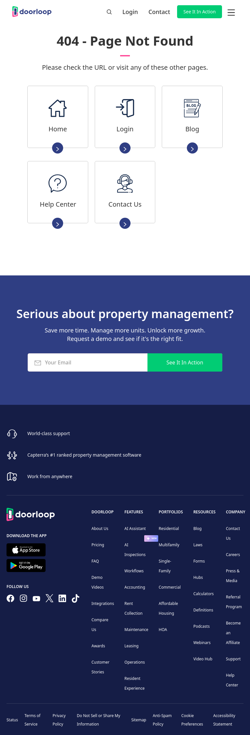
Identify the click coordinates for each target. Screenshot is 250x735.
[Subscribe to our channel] (36, 599)
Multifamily (169, 545)
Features (133, 512)
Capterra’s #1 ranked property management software (84, 455)
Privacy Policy (59, 720)
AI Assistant (135, 528)
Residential (169, 528)
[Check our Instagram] (23, 600)
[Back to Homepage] (31, 513)
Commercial (170, 587)
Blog (197, 528)
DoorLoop (102, 512)
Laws (197, 545)
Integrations (102, 603)
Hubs (198, 577)
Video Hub (203, 659)
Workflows (134, 571)
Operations (134, 662)
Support (233, 659)
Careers (233, 554)
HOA (163, 629)
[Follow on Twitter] (49, 599)
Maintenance (136, 629)
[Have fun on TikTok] (75, 599)
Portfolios (171, 512)
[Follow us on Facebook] (10, 600)
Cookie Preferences (192, 720)
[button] (231, 12)
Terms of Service (32, 720)
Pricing (97, 545)
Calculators (203, 593)
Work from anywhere (49, 476)
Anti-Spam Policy (162, 720)
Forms (199, 561)
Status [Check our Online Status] (12, 720)
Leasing (131, 646)
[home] (31, 11)
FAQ (95, 561)
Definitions (203, 610)
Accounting (134, 587)
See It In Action (200, 11)
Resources (204, 512)
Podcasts (201, 626)
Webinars (202, 642)
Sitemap (138, 720)
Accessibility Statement (224, 720)
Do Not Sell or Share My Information (98, 720)
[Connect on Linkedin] (62, 600)
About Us (99, 528)
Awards (98, 646)
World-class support (48, 433)
